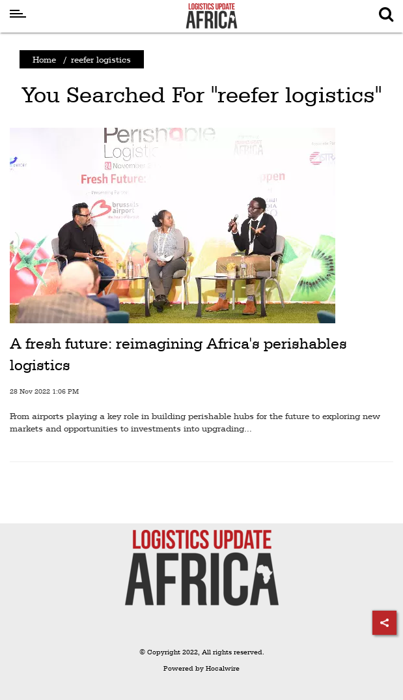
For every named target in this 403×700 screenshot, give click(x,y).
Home (44, 59)
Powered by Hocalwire (201, 668)
